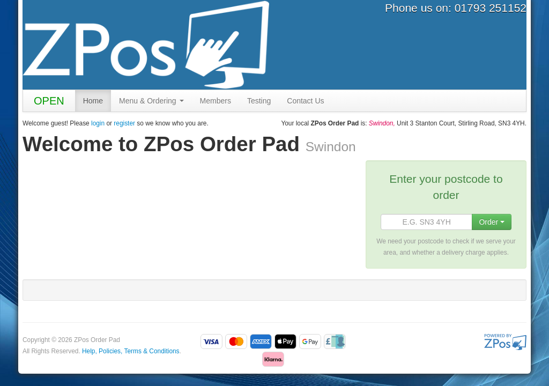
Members (215, 100)
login (98, 123)
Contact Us (305, 100)
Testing (259, 100)
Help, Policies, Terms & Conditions (131, 351)
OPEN (49, 101)
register (124, 123)
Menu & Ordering (151, 100)
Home (93, 100)
